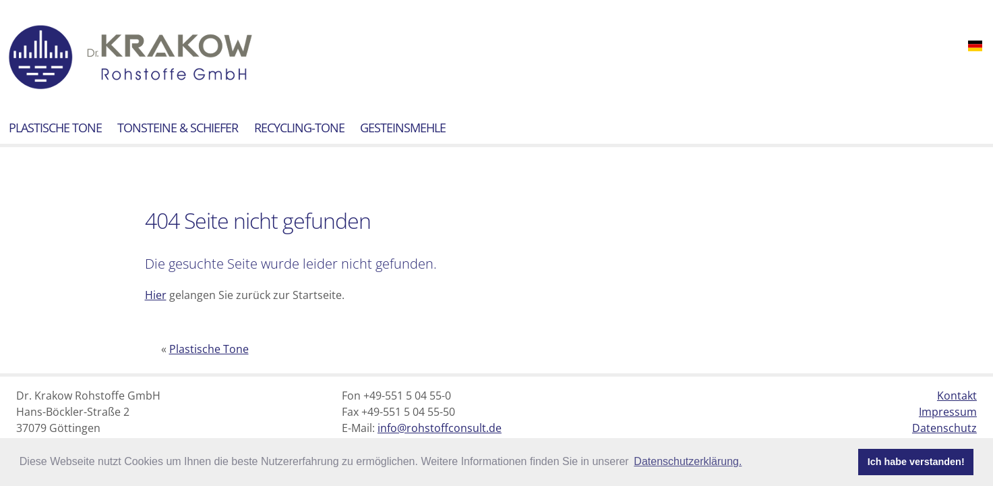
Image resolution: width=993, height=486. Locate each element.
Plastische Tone (55, 127)
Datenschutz (944, 428)
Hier (156, 295)
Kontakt (957, 395)
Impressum (948, 411)
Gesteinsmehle (403, 127)
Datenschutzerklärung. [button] (688, 461)
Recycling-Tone (299, 127)
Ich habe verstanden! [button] (916, 461)
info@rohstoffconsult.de (440, 428)
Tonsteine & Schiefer (177, 127)
